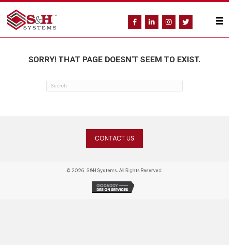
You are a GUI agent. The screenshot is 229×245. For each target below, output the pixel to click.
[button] (134, 22)
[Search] (114, 86)
